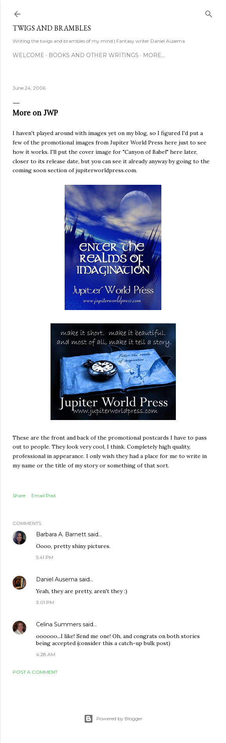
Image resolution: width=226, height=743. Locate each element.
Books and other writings (94, 55)
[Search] (208, 12)
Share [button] (19, 495)
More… (154, 55)
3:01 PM (45, 602)
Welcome (28, 55)
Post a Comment (35, 672)
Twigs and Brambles (52, 27)
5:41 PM (44, 557)
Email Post (43, 495)
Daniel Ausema (57, 579)
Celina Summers (58, 624)
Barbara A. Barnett (61, 534)
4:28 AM (45, 654)
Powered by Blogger (113, 718)
